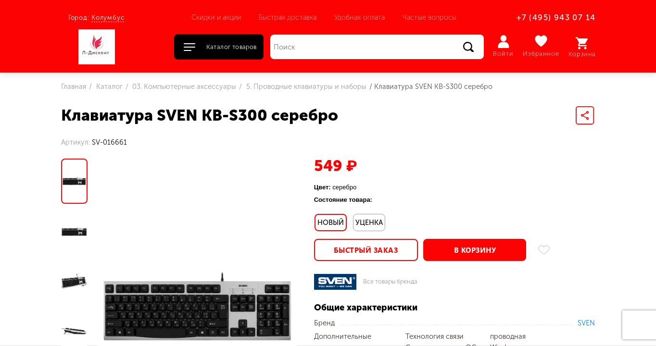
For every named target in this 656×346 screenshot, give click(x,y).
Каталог (108, 86)
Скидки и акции (216, 17)
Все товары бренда (390, 282)
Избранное (541, 46)
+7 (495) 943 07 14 (556, 17)
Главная (73, 86)
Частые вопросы (429, 17)
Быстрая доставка (287, 17)
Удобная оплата (359, 17)
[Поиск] (377, 47)
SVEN (586, 323)
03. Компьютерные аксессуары (183, 86)
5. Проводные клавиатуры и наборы (305, 86)
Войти (503, 46)
